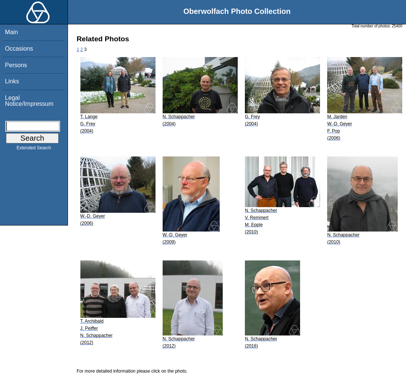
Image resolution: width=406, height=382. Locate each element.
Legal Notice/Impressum (29, 101)
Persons (16, 65)
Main (11, 32)
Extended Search (34, 149)
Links (12, 81)
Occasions (19, 48)
